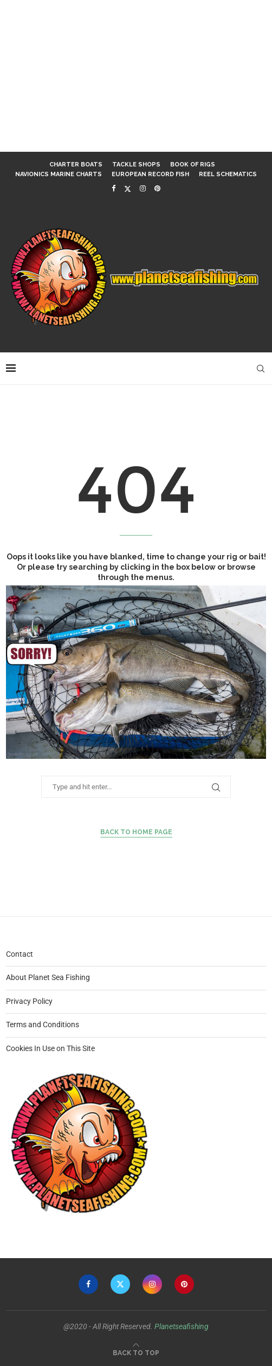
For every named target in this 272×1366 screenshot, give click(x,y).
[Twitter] (127, 188)
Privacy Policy (29, 1001)
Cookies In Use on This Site (50, 1048)
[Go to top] (136, 1352)
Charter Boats (75, 164)
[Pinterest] (157, 188)
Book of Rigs (192, 164)
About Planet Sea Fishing (48, 977)
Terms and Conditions (42, 1024)
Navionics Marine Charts (58, 174)
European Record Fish (150, 174)
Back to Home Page (136, 832)
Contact (19, 954)
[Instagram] (143, 188)
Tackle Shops (136, 164)
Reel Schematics (228, 174)
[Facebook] (113, 188)
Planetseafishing (181, 1326)
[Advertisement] (136, 76)
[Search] (260, 368)
